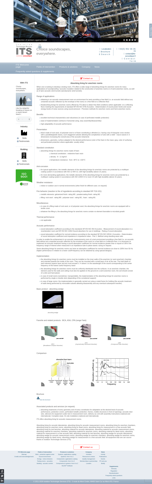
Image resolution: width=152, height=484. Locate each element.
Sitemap (24, 454)
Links (113, 478)
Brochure (105, 52)
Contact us (86, 78)
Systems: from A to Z (67, 456)
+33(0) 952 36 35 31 (127, 50)
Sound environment (45, 456)
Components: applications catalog (67, 459)
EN (40, 47)
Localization (106, 49)
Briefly (103, 463)
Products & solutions (68, 67)
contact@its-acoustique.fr (130, 55)
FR (40, 45)
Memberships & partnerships (88, 461)
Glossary (114, 468)
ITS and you (103, 461)
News (97, 67)
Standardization (114, 473)
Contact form (130, 60)
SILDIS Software (67, 466)
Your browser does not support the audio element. (24, 119)
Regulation (114, 471)
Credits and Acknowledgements (24, 456)
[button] (124, 40)
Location (88, 463)
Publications (103, 456)
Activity (103, 454)
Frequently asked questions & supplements (35, 71)
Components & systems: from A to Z (67, 463)
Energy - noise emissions (44, 459)
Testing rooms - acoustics (45, 461)
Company (86, 67)
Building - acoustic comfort (45, 463)
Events (103, 459)
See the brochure (45, 400)
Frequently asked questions (113, 475)
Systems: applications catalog (67, 454)
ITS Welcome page (22, 66)
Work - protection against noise (44, 454)
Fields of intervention (46, 67)
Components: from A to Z (67, 461)
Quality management (88, 459)
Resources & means (89, 456)
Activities (88, 454)
